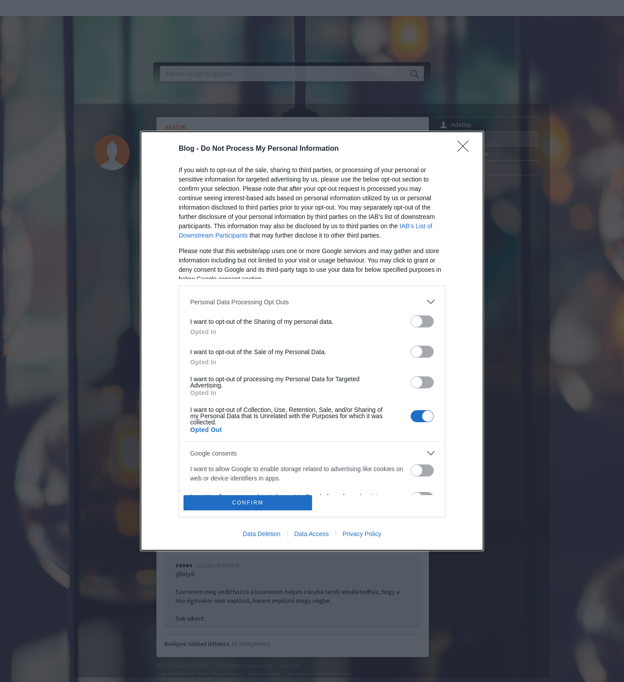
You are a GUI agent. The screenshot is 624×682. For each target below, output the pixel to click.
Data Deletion (261, 533)
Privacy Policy (362, 533)
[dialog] (312, 341)
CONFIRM (247, 502)
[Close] (465, 149)
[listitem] (312, 302)
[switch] (422, 321)
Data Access (311, 533)
